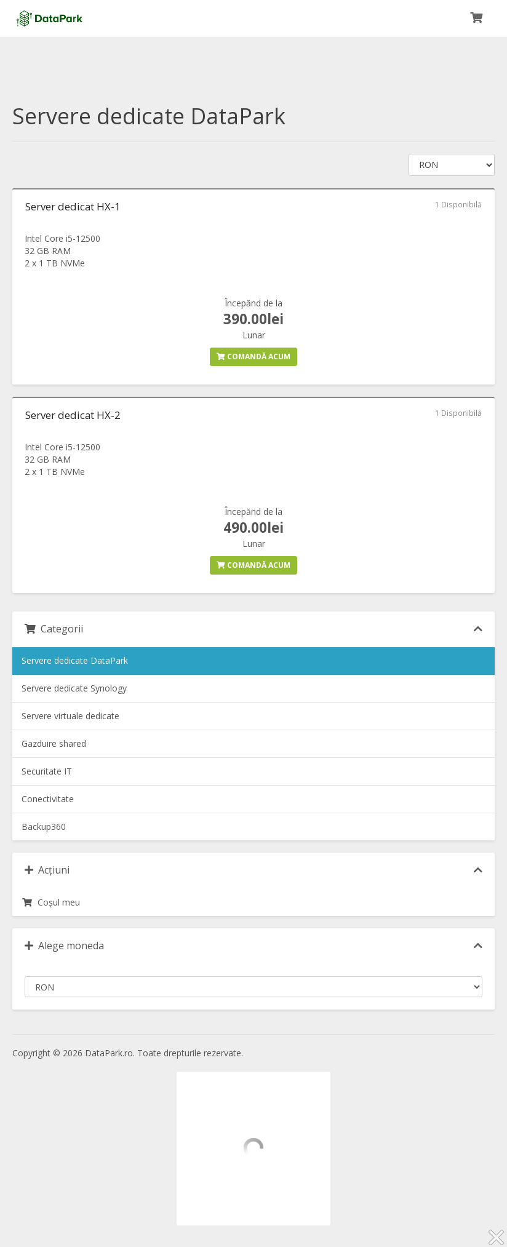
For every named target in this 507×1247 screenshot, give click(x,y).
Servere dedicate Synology (74, 688)
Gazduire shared (54, 743)
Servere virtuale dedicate (70, 716)
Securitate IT (47, 771)
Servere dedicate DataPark (75, 660)
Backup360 (44, 826)
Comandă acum (253, 356)
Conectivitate (48, 799)
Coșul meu (51, 902)
